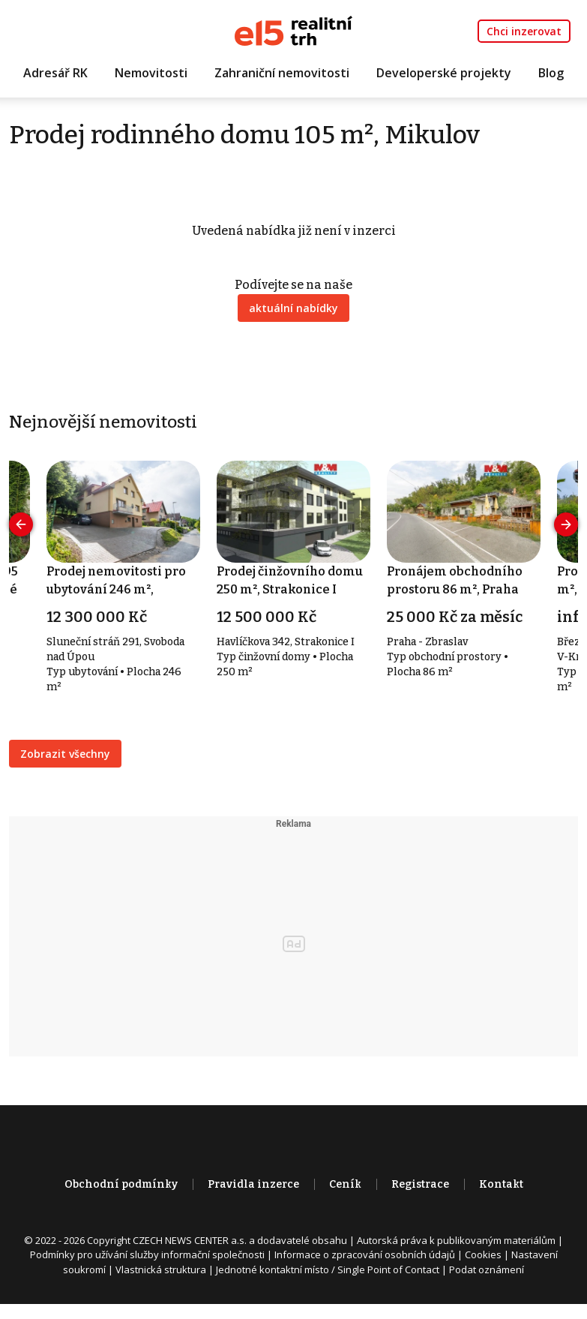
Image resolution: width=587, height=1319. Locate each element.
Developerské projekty (443, 73)
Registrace (420, 1184)
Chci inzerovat (524, 31)
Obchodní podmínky (121, 1184)
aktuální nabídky (293, 308)
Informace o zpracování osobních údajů (364, 1254)
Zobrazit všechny (65, 754)
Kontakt (501, 1184)
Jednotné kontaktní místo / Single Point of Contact (327, 1269)
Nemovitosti (151, 73)
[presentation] (21, 524)
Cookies (483, 1254)
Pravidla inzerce (253, 1184)
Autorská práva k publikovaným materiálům (456, 1240)
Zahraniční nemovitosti (281, 73)
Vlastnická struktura (160, 1269)
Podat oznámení (486, 1269)
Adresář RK (55, 73)
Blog (551, 73)
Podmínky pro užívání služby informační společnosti (147, 1254)
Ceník (345, 1184)
